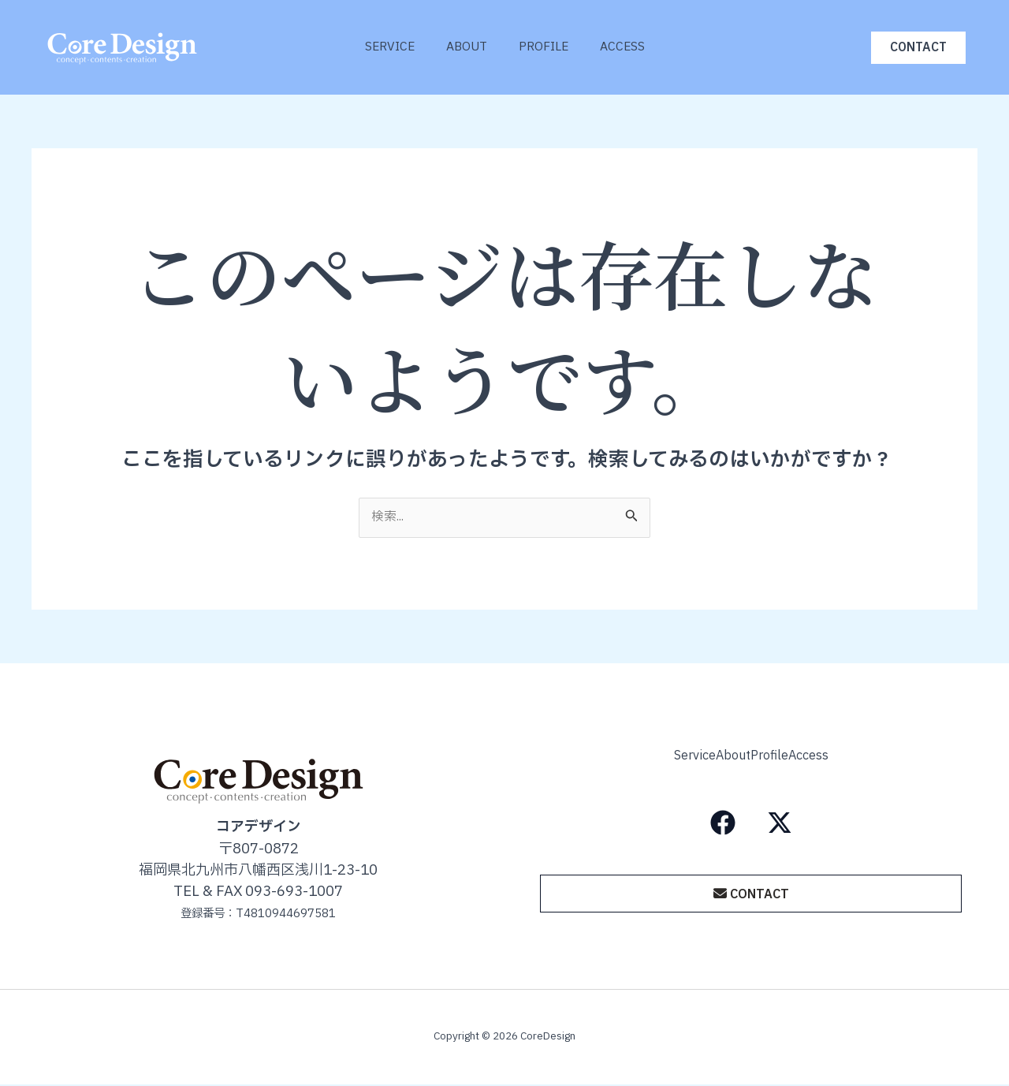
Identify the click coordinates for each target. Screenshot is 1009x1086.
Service (378, 47)
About (462, 47)
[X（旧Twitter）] (779, 818)
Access (634, 47)
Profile (547, 47)
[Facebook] (722, 818)
